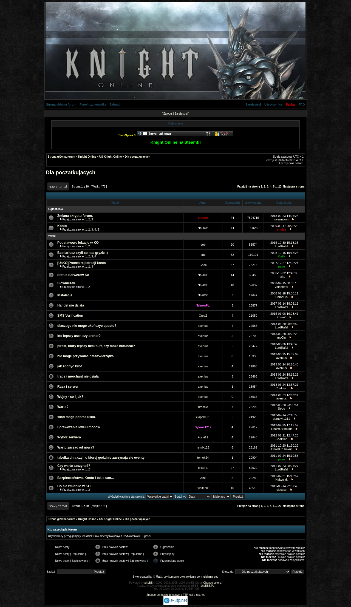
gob (202, 244)
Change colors (212, 582)
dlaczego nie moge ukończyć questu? (86, 326)
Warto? (63, 407)
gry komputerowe (174, 576)
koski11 (203, 437)
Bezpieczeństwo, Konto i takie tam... (85, 478)
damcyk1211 (281, 418)
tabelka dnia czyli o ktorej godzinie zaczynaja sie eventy (101, 457)
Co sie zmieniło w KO (73, 486)
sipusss (281, 489)
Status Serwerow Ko (73, 275)
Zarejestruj (253, 104)
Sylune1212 (203, 427)
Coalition (281, 388)
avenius (203, 325)
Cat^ (281, 256)
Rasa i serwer (67, 386)
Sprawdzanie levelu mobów (78, 427)
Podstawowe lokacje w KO (78, 243)
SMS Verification (70, 315)
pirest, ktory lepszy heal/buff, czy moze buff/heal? (96, 346)
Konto (62, 226)
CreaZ (203, 315)
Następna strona (293, 186)
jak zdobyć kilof (69, 366)
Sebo (281, 408)
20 (279, 186)
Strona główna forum (61, 104)
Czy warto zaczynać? (73, 466)
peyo (281, 266)
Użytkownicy (273, 104)
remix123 (203, 447)
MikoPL (203, 467)
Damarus (281, 297)
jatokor (203, 217)
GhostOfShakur (281, 428)
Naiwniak (281, 479)
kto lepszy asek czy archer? (79, 336)
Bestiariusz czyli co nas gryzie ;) (82, 253)
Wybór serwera (69, 437)
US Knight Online (110, 156)
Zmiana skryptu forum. (75, 216)
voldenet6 (281, 286)
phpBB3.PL (207, 585)
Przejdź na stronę (248, 186)
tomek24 (203, 457)
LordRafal (281, 246)
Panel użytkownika (93, 104)
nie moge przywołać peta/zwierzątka (85, 356)
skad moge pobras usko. (76, 417)
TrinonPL (203, 305)
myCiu (281, 337)
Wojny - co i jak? (70, 397)
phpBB (149, 582)
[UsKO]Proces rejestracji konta (81, 263)
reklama (208, 576)
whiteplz (203, 488)
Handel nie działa (70, 305)
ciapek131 (203, 417)
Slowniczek (66, 283)
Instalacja (64, 295)
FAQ (302, 104)
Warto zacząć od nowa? (75, 447)
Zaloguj (115, 104)
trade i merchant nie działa (78, 376)
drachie (203, 407)
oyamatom (281, 219)
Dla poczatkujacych (137, 156)
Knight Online (87, 156)
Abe (203, 478)
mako (281, 276)
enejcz (281, 229)
